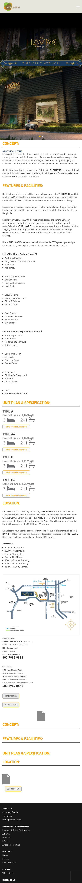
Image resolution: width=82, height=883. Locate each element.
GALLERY (7, 851)
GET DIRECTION (11, 696)
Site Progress (9, 862)
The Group (7, 816)
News (5, 855)
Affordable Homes (11, 844)
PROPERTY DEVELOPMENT (15, 826)
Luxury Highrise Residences (16, 830)
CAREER (6, 869)
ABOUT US (7, 808)
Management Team (11, 819)
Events (5, 859)
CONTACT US (8, 880)
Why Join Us (8, 873)
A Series (6, 833)
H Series (6, 837)
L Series (6, 841)
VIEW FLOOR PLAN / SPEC (16, 427)
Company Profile (10, 812)
